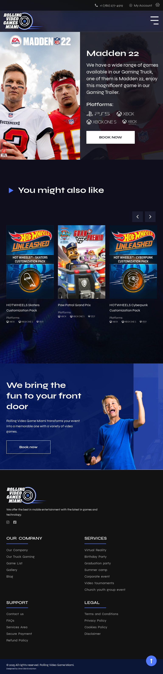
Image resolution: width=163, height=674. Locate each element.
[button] (137, 216)
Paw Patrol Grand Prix (74, 305)
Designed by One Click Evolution (21, 668)
